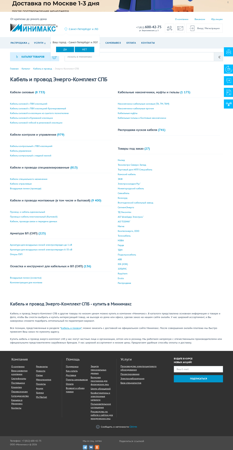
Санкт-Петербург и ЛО (83, 29)
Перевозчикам (19, 391)
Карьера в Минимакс (17, 402)
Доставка (71, 375)
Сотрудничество (20, 396)
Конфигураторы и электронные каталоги (100, 396)
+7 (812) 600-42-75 (31, 440)
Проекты (41, 384)
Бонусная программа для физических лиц (100, 381)
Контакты (148, 42)
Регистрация (212, 28)
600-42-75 (148, 27)
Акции (39, 388)
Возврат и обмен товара (75, 390)
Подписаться (198, 378)
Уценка (40, 392)
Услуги (38, 42)
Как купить (72, 370)
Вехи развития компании (19, 372)
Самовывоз (113, 42)
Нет (84, 49)
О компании (181, 19)
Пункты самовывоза (77, 379)
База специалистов (131, 382)
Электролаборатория (132, 378)
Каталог (26, 68)
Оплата (131, 42)
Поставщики (18, 382)
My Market (41, 397)
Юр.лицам (217, 19)
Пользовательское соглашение (101, 406)
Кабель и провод (42, 68)
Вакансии (200, 19)
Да (65, 49)
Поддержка (72, 366)
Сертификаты (18, 378)
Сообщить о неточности (116, 427)
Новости (40, 370)
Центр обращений (101, 388)
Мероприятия (43, 379)
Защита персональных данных (98, 370)
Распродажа (19, 42)
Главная (14, 68)
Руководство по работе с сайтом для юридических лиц (102, 415)
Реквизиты (42, 366)
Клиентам (16, 387)
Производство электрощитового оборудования (139, 368)
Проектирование (130, 374)
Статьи (39, 375)
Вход (200, 28)
